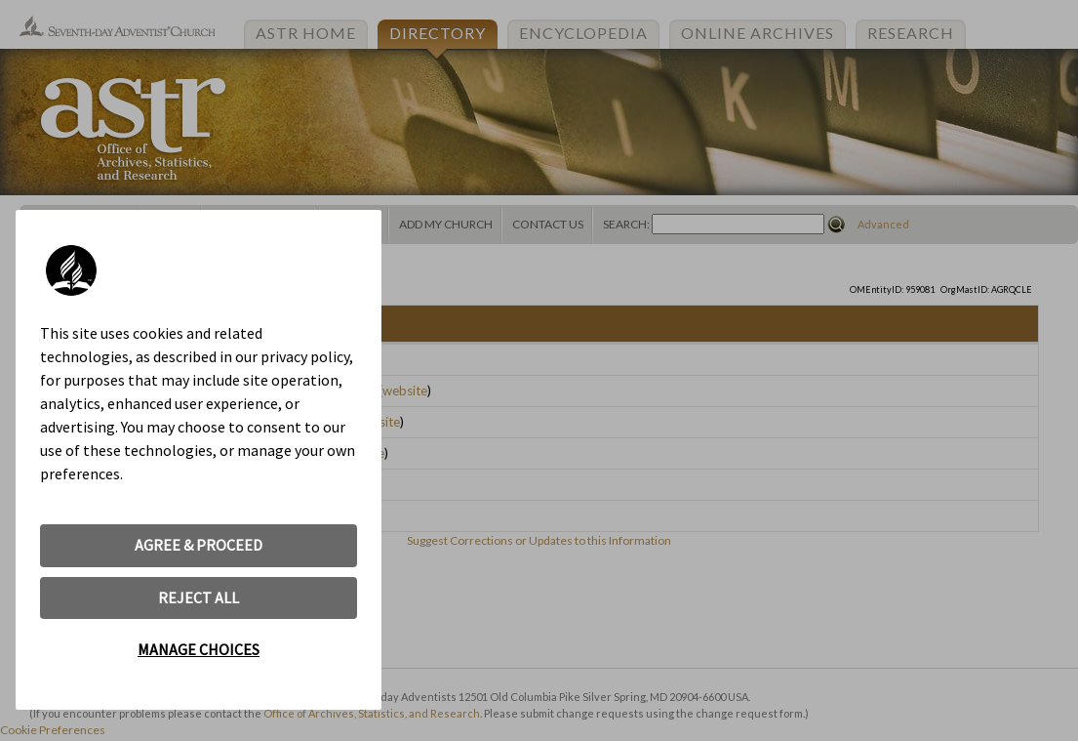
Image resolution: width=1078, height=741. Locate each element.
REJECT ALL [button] (198, 597)
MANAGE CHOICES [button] (199, 649)
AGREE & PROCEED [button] (198, 545)
